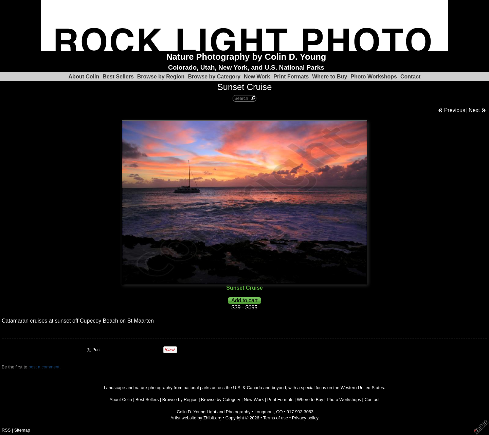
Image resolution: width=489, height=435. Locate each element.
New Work (257, 76)
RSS (6, 430)
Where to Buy (329, 76)
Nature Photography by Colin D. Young (246, 56)
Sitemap (22, 430)
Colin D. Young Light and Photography (214, 411)
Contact (410, 76)
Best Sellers (118, 76)
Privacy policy (305, 417)
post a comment (44, 366)
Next (474, 110)
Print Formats (291, 76)
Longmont (264, 411)
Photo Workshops (373, 76)
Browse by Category (214, 76)
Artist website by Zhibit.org (195, 417)
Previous (454, 110)
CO (279, 411)
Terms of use (275, 417)
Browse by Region (161, 76)
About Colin (84, 76)
